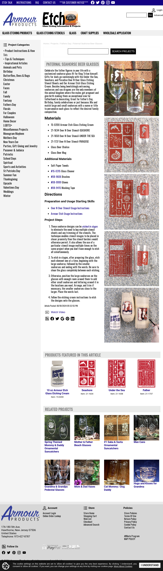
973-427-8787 (22, 536)
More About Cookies (123, 566)
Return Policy (130, 518)
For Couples (9, 113)
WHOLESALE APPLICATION (117, 33)
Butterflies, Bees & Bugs (16, 75)
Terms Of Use (130, 516)
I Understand (150, 565)
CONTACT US (49, 2)
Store (85, 508)
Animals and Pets (12, 67)
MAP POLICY (129, 539)
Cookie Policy (130, 524)
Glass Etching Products (17, 33)
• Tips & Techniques (13, 59)
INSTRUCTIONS (23, 2)
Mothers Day (10, 138)
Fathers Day (9, 104)
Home (46, 43)
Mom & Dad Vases (84, 486)
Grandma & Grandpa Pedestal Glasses (56, 488)
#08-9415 (56, 188)
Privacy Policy (130, 521)
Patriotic (8, 154)
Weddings (8, 191)
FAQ (37, 2)
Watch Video (58, 312)
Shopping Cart (90, 516)
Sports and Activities (14, 167)
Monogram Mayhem (13, 133)
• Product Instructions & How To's (19, 53)
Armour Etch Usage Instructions (66, 214)
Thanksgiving (10, 179)
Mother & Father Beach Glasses (83, 444)
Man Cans (139, 442)
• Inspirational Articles (15, 63)
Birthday (7, 71)
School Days (9, 158)
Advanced (158, 15)
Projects (54, 43)
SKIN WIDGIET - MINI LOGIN (153, 10)
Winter (7, 196)
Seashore (87, 390)
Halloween (8, 117)
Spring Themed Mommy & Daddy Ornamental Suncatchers (54, 447)
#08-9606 (56, 177)
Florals (6, 109)
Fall (5, 92)
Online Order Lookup (52, 516)
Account (44, 508)
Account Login (49, 513)
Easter (6, 84)
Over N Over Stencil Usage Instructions (70, 208)
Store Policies (130, 513)
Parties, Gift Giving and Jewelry (20, 146)
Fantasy (7, 100)
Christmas (8, 80)
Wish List (88, 518)
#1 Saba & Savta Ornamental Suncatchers (113, 445)
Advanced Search (91, 524)
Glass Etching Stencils (50, 33)
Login (160, 10)
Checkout (88, 521)
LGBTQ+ (7, 125)
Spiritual (8, 162)
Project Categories (5, 44)
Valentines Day (11, 187)
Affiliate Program (131, 536)
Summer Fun (9, 175)
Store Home (89, 513)
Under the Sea (117, 390)
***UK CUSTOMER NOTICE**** (74, 2)
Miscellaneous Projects (15, 129)
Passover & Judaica (13, 150)
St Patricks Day (11, 171)
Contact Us (129, 527)
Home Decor (9, 121)
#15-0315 (55, 171)
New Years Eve (10, 142)
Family (6, 96)
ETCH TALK (7, 2)
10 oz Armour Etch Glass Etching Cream (57, 392)
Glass (72, 33)
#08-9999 (56, 182)
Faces (6, 88)
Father (146, 390)
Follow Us (3, 546)
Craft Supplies (90, 33)
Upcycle (7, 183)
